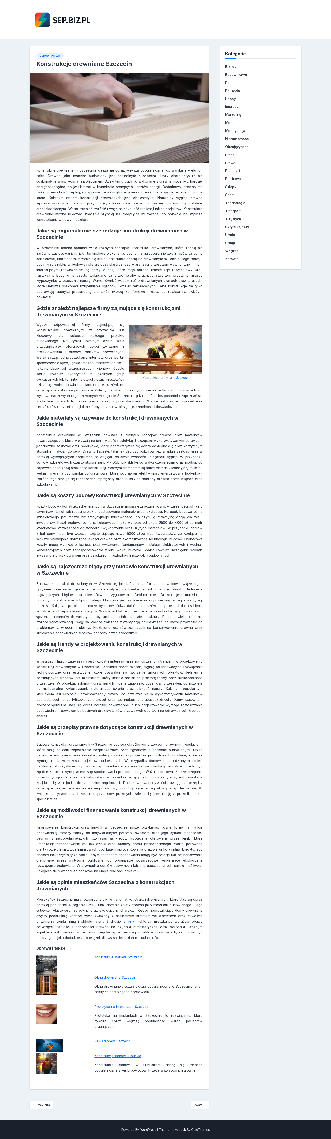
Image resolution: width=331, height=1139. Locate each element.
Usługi (230, 243)
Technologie (235, 203)
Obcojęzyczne (236, 147)
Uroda (230, 235)
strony (129, 921)
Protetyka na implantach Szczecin (121, 1007)
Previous (41, 1105)
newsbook (178, 1129)
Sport (229, 195)
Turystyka (233, 219)
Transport (233, 211)
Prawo (230, 163)
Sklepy (230, 187)
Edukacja (232, 91)
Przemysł (232, 171)
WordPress (148, 1129)
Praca (229, 155)
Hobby (230, 99)
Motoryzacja (235, 131)
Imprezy (231, 106)
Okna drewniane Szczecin (115, 977)
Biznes (230, 66)
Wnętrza (231, 251)
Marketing (233, 115)
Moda (229, 123)
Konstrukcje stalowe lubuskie (117, 1056)
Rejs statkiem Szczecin (112, 1041)
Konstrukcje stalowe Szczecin (118, 957)
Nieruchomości (237, 139)
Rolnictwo (233, 179)
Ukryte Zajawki (237, 227)
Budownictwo (50, 55)
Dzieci (230, 83)
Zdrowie (232, 259)
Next (200, 1105)
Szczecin (182, 377)
